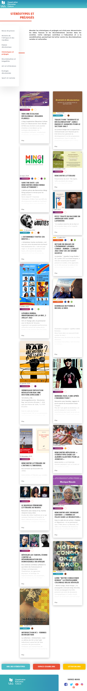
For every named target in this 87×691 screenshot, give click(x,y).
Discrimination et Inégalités (9, 60)
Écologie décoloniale (6, 72)
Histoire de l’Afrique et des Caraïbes (8, 38)
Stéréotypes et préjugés (8, 53)
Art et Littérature (9, 66)
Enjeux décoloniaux (7, 46)
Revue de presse (8, 31)
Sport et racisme (8, 78)
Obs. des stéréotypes (16, 667)
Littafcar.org (74, 667)
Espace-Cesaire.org (46, 667)
